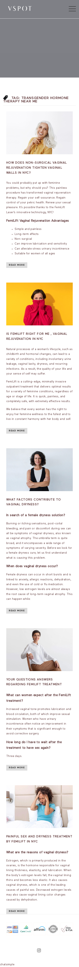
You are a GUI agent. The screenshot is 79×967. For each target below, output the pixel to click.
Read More (17, 265)
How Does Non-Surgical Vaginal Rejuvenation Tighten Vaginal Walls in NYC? (36, 167)
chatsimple (7, 964)
